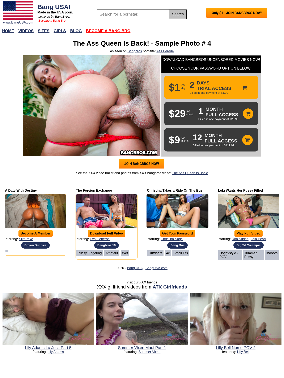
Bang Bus (177, 245)
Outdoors (155, 253)
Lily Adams (56, 352)
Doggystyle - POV (229, 255)
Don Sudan (240, 239)
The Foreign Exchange (94, 190)
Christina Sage (172, 239)
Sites (43, 31)
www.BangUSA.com (18, 22)
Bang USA (135, 268)
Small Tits (180, 253)
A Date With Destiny (21, 190)
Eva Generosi (100, 239)
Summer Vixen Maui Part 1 (142, 347)
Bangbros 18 (106, 245)
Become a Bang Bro (51, 20)
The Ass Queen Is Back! (190, 173)
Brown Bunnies (35, 245)
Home (8, 31)
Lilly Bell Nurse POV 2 (236, 347)
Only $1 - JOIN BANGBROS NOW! (237, 13)
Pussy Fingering (90, 253)
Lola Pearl (258, 239)
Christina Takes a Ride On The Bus (175, 190)
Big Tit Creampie (248, 245)
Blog (76, 31)
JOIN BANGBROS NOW (141, 164)
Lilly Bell (243, 352)
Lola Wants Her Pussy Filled (240, 190)
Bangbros (135, 51)
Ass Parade (165, 51)
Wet (125, 253)
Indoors (271, 253)
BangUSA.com (156, 268)
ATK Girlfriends (170, 287)
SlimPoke (26, 239)
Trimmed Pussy (251, 255)
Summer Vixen (150, 352)
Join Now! (208, 33)
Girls (60, 31)
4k (168, 253)
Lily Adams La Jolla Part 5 (48, 347)
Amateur (112, 253)
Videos (26, 31)
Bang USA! (54, 6)
